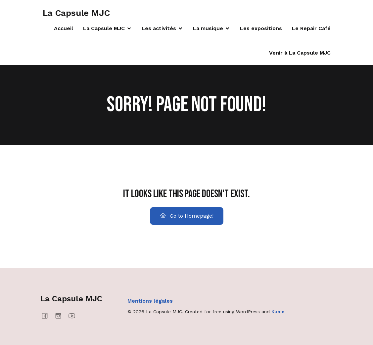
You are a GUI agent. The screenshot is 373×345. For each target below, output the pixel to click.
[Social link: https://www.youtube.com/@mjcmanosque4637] (74, 316)
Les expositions (261, 28)
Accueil (63, 28)
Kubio (278, 312)
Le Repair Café (311, 28)
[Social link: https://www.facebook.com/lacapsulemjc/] (47, 316)
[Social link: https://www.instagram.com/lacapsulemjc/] (61, 316)
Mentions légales (150, 301)
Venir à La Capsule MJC (300, 53)
